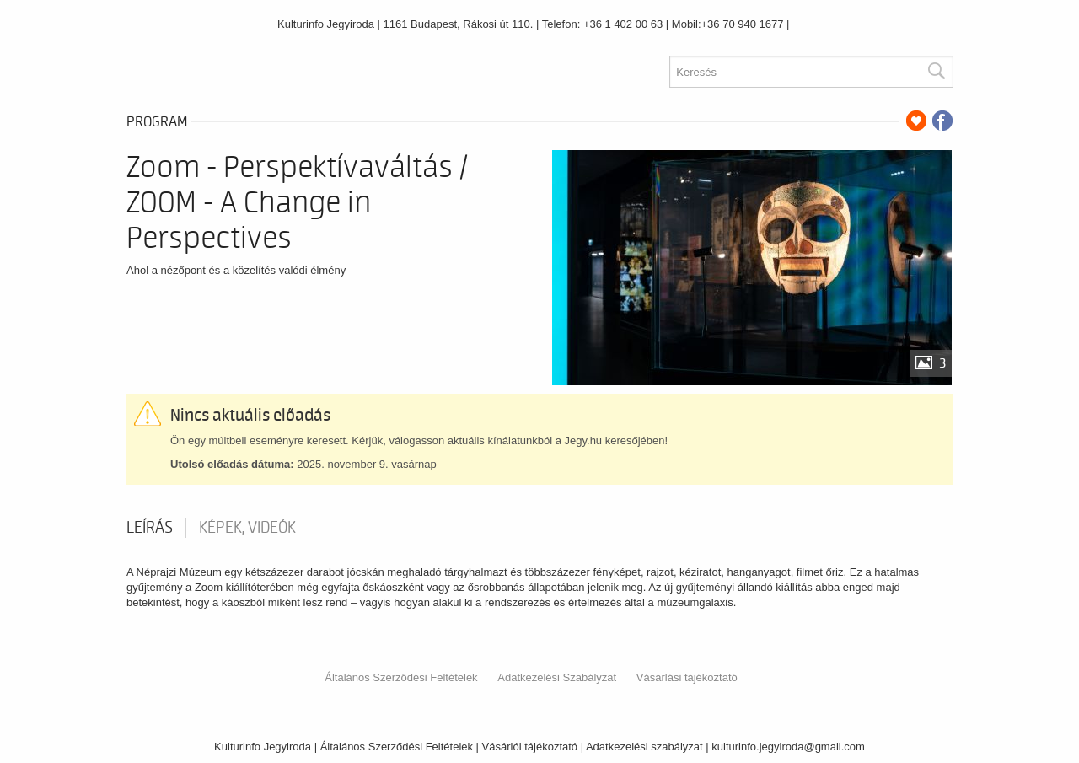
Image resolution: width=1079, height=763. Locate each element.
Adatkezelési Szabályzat (556, 677)
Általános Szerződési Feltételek (401, 677)
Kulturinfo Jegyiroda (325, 24)
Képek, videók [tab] (247, 528)
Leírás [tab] (149, 528)
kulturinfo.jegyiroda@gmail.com (788, 746)
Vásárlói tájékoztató (529, 746)
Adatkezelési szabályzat (644, 746)
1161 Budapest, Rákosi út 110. (459, 24)
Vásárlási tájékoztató (687, 677)
